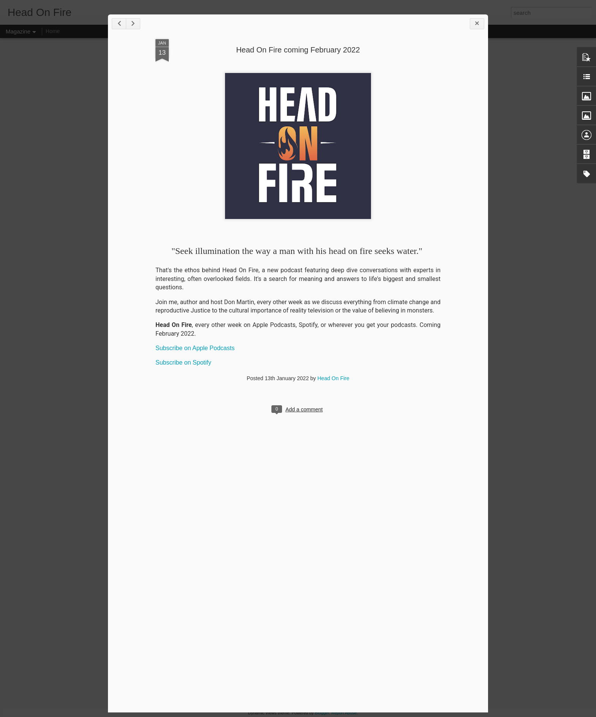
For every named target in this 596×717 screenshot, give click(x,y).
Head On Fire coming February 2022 (298, 50)
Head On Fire (333, 378)
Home (53, 31)
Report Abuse (344, 713)
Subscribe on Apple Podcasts (195, 348)
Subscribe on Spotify (183, 362)
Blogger (322, 713)
